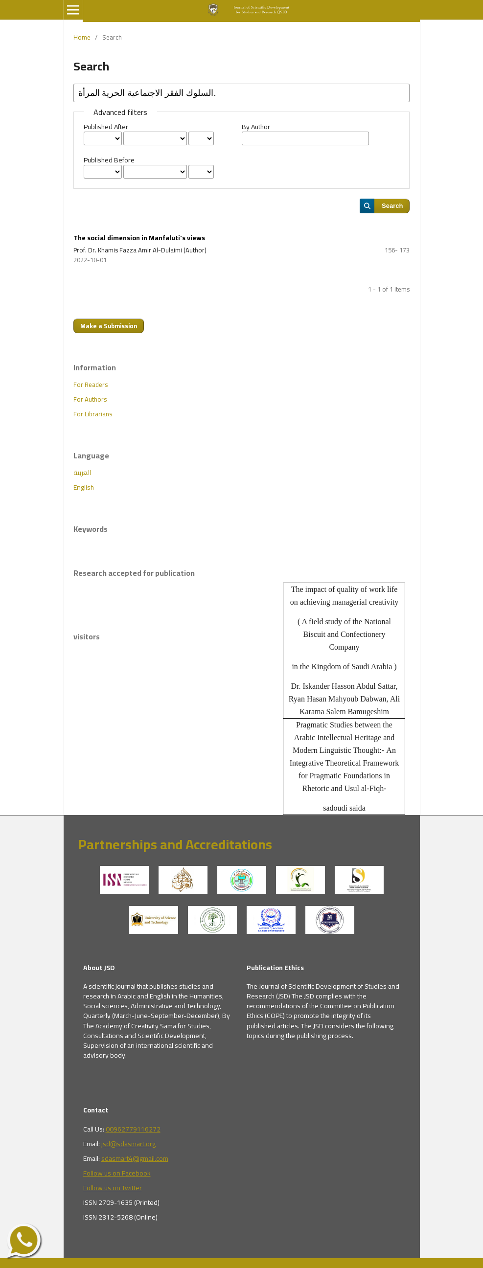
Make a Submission (108, 326)
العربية (82, 472)
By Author (256, 127)
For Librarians (92, 414)
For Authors (90, 399)
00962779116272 (133, 1129)
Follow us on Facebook (117, 1173)
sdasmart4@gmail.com (134, 1158)
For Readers (90, 384)
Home (82, 37)
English (83, 487)
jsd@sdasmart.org (128, 1143)
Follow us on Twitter (112, 1187)
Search (392, 205)
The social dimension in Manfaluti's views (139, 237)
